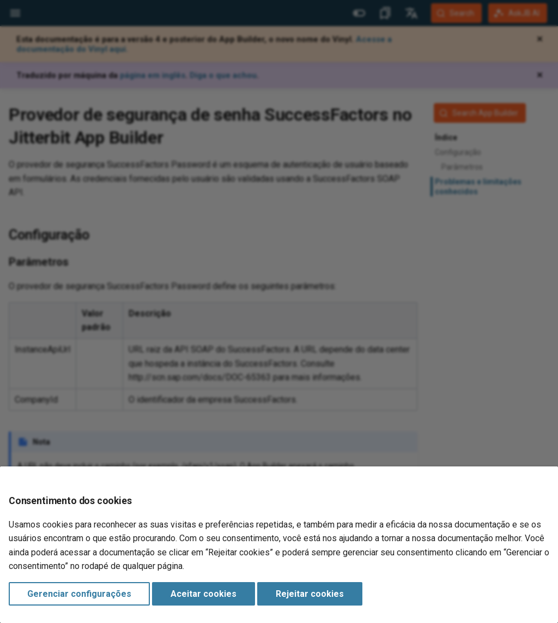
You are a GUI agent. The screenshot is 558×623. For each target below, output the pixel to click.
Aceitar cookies (203, 594)
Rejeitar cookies (310, 594)
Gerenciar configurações (79, 594)
